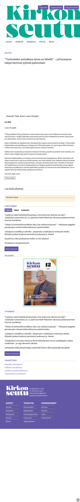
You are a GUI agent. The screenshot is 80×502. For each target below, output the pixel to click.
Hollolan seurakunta (13, 367)
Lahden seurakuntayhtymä (16, 370)
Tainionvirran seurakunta (15, 373)
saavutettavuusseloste (38, 395)
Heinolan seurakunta (13, 364)
